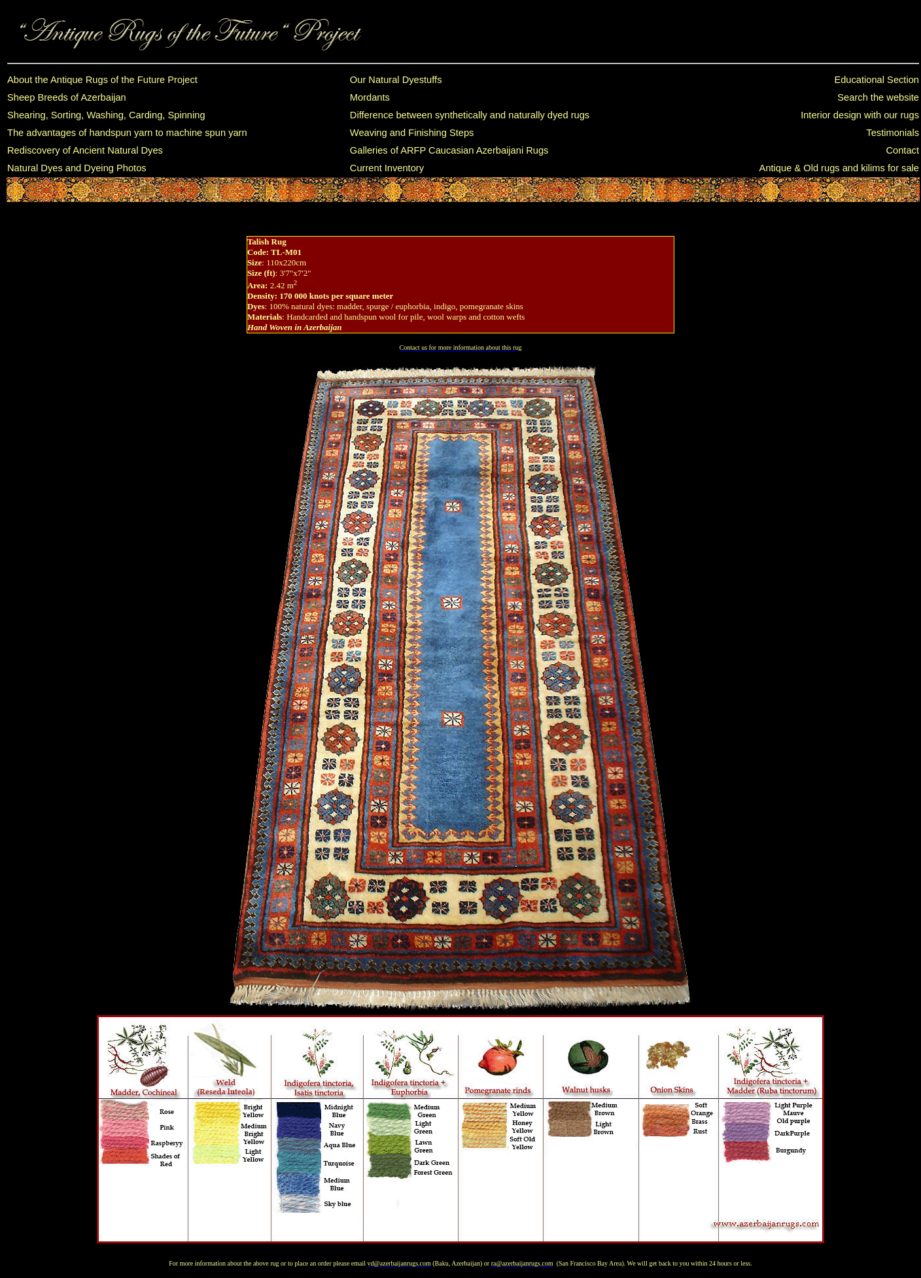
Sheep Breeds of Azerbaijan (66, 97)
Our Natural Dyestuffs (396, 80)
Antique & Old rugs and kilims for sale (839, 168)
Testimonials (892, 132)
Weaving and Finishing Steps (412, 132)
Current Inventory (387, 168)
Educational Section (876, 80)
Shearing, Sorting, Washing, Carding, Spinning (106, 115)
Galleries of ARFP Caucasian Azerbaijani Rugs (449, 150)
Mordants (370, 97)
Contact (902, 150)
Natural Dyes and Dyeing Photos (77, 168)
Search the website (878, 97)
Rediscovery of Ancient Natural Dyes (85, 150)
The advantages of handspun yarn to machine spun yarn (127, 132)
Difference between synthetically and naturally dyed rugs (469, 115)
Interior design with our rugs (860, 115)
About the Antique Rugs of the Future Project (102, 80)
